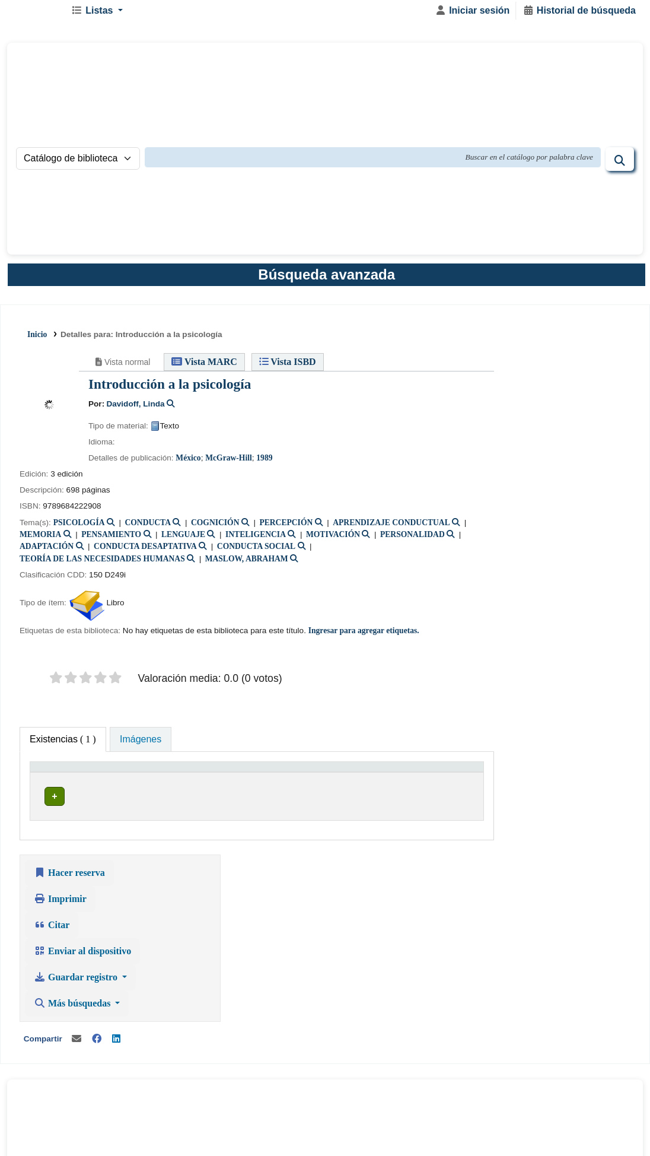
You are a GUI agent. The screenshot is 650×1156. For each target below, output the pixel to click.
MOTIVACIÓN (333, 539)
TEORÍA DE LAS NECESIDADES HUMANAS (102, 563)
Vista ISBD (287, 367)
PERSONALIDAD (412, 539)
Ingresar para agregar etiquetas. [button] (363, 635)
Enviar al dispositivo (551, 460)
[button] (101, 16)
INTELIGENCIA (255, 539)
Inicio (37, 340)
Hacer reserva (538, 382)
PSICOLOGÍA (79, 527)
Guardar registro (546, 486)
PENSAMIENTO (111, 539)
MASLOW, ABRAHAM (246, 563)
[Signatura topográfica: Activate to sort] (294, 784)
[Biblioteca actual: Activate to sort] (167, 784)
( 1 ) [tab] (63, 744)
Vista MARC (204, 367)
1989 (264, 462)
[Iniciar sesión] (472, 16)
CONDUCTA (148, 527)
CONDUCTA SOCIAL (256, 551)
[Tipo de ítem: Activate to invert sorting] (59, 784)
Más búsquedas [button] (542, 512)
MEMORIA (40, 539)
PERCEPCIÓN (286, 527)
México (188, 462)
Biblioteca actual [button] (126, 790)
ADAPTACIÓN (47, 551)
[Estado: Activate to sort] (367, 784)
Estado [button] (361, 790)
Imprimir (529, 408)
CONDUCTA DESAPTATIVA (145, 551)
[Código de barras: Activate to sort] (428, 784)
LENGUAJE (183, 539)
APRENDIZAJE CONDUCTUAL (391, 527)
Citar (521, 434)
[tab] (140, 744)
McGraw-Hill (228, 462)
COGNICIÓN (215, 527)
